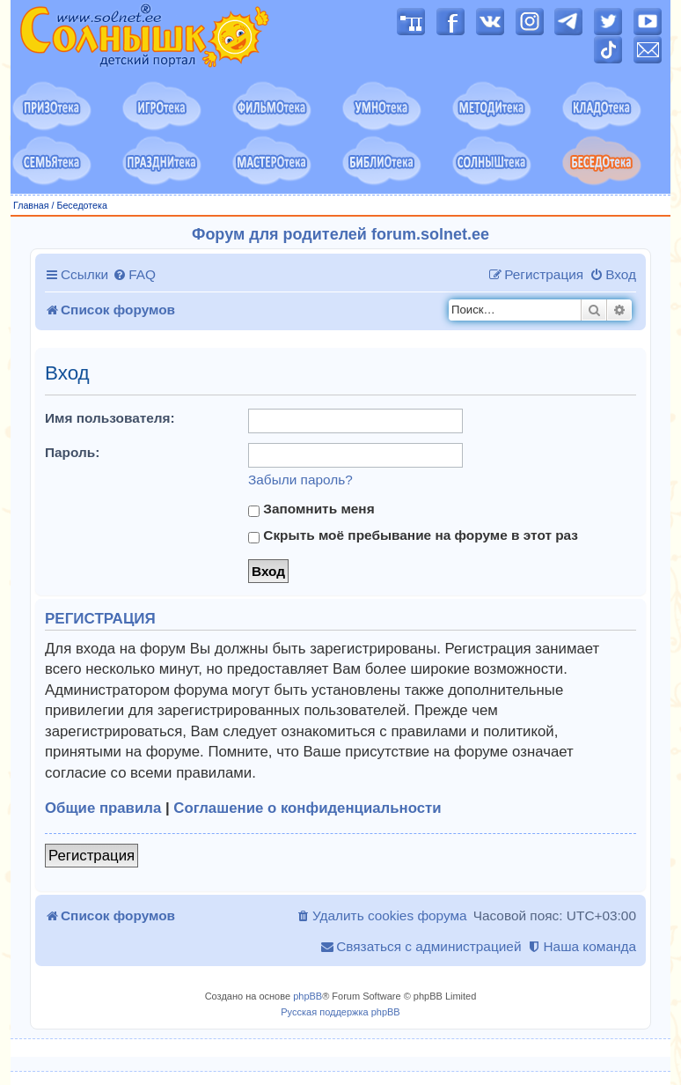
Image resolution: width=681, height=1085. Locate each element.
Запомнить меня (311, 509)
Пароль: (72, 452)
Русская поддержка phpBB (340, 1012)
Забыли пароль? (300, 479)
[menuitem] (134, 275)
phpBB (307, 996)
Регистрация (91, 855)
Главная (31, 205)
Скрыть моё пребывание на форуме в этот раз (413, 535)
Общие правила (103, 808)
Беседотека (81, 205)
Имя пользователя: (110, 417)
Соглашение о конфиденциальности (307, 808)
